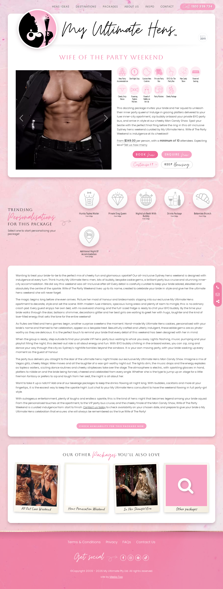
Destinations (86, 6)
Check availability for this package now (111, 426)
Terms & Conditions (84, 542)
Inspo (149, 6)
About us (131, 6)
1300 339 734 (198, 7)
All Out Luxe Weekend (36, 488)
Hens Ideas (60, 6)
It (144, 164)
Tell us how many (135, 145)
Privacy (112, 542)
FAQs (127, 542)
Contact (167, 6)
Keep (177, 164)
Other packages (186, 488)
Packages (110, 6)
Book (145, 154)
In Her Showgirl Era (136, 488)
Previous (23, 118)
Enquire (176, 154)
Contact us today (94, 407)
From (126, 141)
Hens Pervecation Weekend (87, 488)
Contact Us (145, 542)
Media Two (116, 577)
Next (104, 118)
